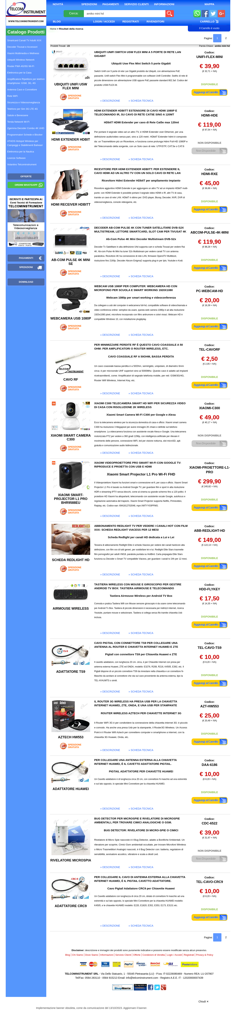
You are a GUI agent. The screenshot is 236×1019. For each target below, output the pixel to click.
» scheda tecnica (141, 100)
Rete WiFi (12, 96)
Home (53, 28)
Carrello (209, 21)
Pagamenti (111, 4)
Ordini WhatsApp (26, 185)
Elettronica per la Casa (19, 72)
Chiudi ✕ (203, 1001)
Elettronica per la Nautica (20, 151)
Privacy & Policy (204, 954)
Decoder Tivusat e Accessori (22, 46)
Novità (58, 4)
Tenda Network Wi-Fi (18, 121)
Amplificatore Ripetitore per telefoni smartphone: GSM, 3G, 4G (25, 81)
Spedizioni (89, 4)
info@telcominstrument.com (142, 977)
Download (26, 282)
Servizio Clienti (136, 4)
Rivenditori (155, 21)
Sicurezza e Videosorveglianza (23, 102)
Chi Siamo (77, 954)
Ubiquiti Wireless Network (20, 59)
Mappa (209, 4)
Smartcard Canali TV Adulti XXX (24, 40)
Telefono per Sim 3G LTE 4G (22, 108)
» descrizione (110, 100)
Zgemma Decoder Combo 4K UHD (25, 128)
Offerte (136, 954)
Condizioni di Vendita (154, 954)
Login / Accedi (104, 21)
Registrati (130, 21)
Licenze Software (16, 158)
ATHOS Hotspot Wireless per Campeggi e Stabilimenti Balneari (25, 143)
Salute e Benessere (17, 115)
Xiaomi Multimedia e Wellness (23, 53)
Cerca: (73, 13)
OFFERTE (26, 176)
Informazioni (164, 4)
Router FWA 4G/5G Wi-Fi (20, 66)
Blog (57, 21)
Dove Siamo (91, 954)
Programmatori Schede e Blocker (24, 134)
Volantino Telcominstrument (22, 164)
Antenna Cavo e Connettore (22, 89)
